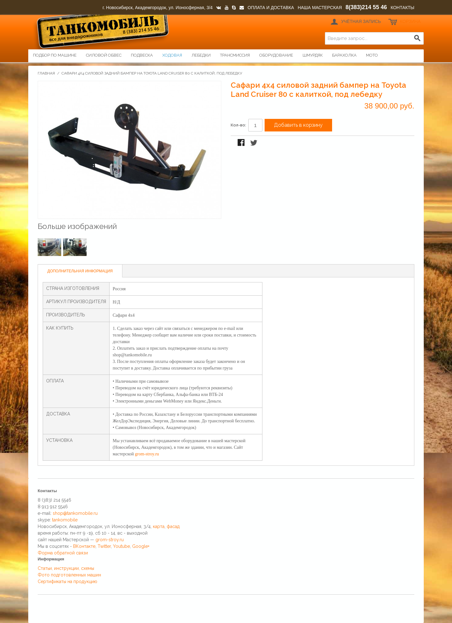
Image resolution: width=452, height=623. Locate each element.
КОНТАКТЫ (402, 7)
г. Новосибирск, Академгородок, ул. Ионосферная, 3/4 (158, 7)
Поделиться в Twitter (254, 143)
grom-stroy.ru (147, 454)
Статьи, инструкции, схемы (66, 568)
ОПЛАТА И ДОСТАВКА (271, 7)
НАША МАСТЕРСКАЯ (320, 7)
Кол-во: (238, 125)
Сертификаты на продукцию (67, 581)
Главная (46, 73)
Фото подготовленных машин (69, 574)
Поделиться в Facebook (242, 143)
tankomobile (65, 519)
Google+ (140, 546)
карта (158, 526)
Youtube (121, 546)
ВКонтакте (84, 546)
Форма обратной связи (63, 552)
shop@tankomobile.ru (75, 513)
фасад (173, 526)
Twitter (104, 546)
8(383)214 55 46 (366, 7)
